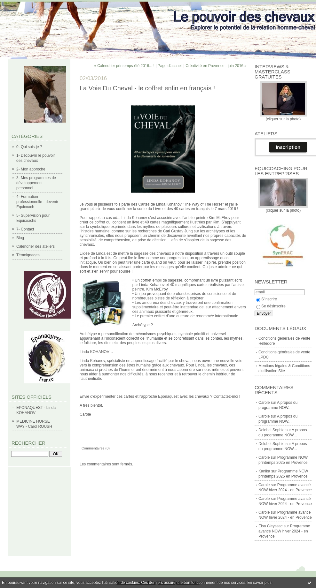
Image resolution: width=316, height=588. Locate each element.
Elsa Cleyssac (270, 526)
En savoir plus (259, 582)
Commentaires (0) (96, 448)
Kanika (264, 471)
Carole (264, 402)
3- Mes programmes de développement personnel (36, 183)
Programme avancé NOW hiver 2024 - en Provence (284, 531)
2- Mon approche (30, 169)
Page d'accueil (170, 66)
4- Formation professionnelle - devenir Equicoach (37, 201)
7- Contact (25, 229)
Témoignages (28, 255)
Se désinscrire (271, 306)
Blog (20, 238)
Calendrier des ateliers (35, 246)
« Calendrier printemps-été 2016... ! (124, 66)
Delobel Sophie (271, 430)
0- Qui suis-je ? (29, 147)
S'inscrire (266, 299)
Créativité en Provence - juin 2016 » (216, 66)
